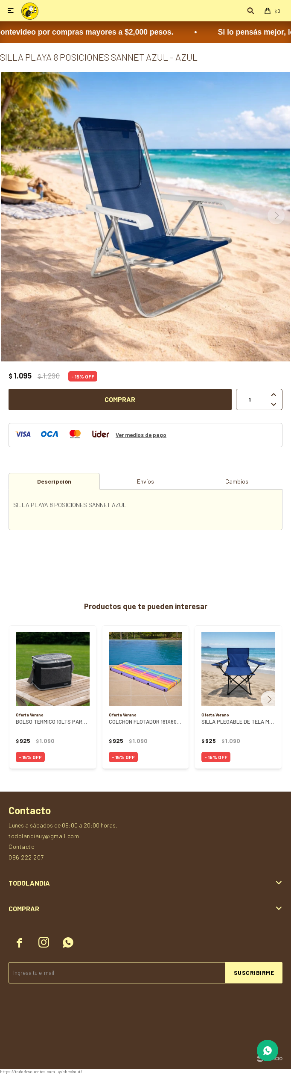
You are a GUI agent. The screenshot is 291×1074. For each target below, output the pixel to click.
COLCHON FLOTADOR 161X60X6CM (146, 721)
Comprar (120, 399)
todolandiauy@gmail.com (44, 835)
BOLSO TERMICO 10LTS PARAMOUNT (53, 721)
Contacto (22, 846)
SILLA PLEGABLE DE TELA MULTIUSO (238, 721)
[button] (272, 699)
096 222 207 (26, 857)
